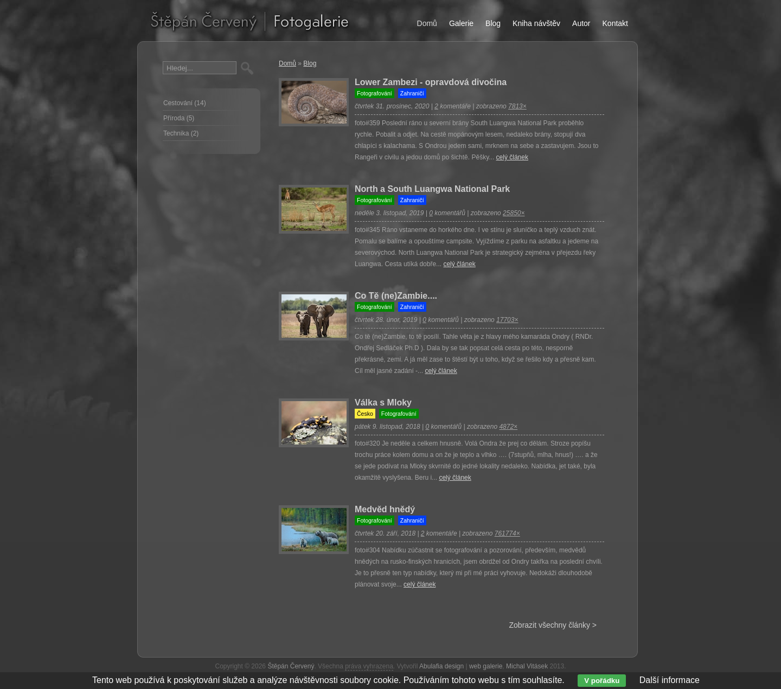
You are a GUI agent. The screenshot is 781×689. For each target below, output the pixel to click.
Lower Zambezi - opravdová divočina (431, 82)
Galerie (461, 23)
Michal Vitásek (527, 666)
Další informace (669, 680)
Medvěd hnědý (385, 509)
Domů (287, 63)
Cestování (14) (184, 103)
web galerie (485, 666)
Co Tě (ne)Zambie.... (396, 295)
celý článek (512, 157)
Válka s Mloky (383, 402)
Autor (581, 23)
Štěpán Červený (290, 666)
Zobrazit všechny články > (553, 625)
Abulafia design (441, 666)
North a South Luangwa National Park (432, 189)
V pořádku (601, 681)
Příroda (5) (178, 118)
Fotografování (374, 93)
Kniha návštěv (536, 23)
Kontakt (615, 23)
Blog (309, 63)
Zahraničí (412, 93)
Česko (365, 413)
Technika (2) (181, 133)
